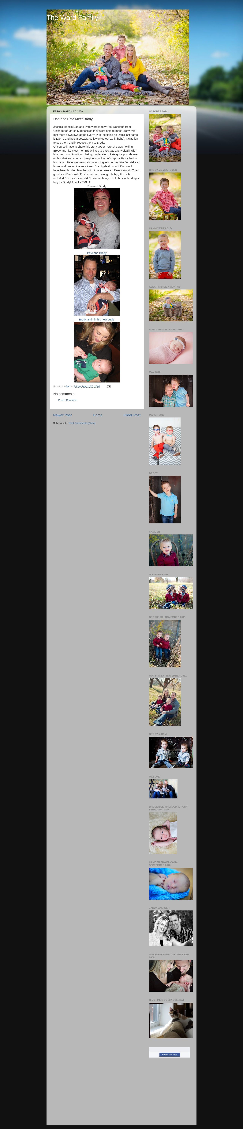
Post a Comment (67, 400)
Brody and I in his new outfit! (97, 288)
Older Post (132, 415)
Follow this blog (169, 1054)
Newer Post (62, 415)
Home (97, 415)
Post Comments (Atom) (82, 423)
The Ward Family (72, 17)
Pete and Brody (97, 221)
